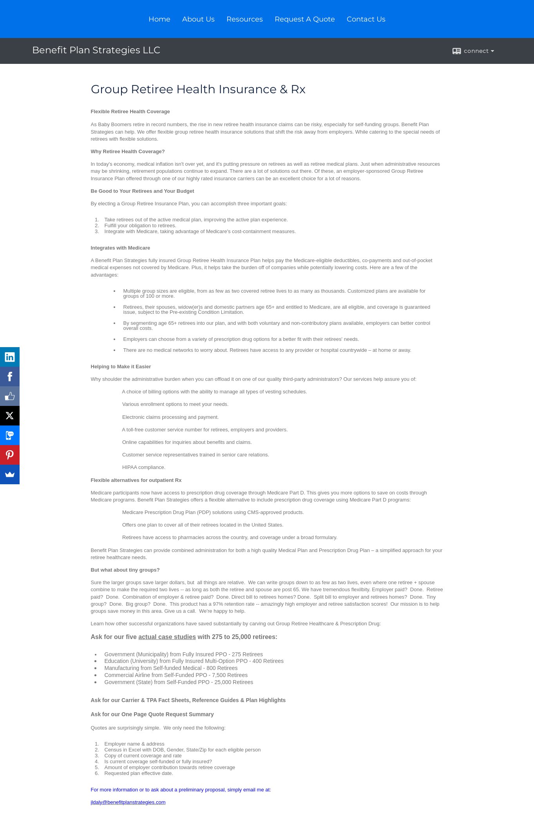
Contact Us (366, 19)
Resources (244, 19)
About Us (198, 19)
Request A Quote (305, 19)
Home (159, 19)
